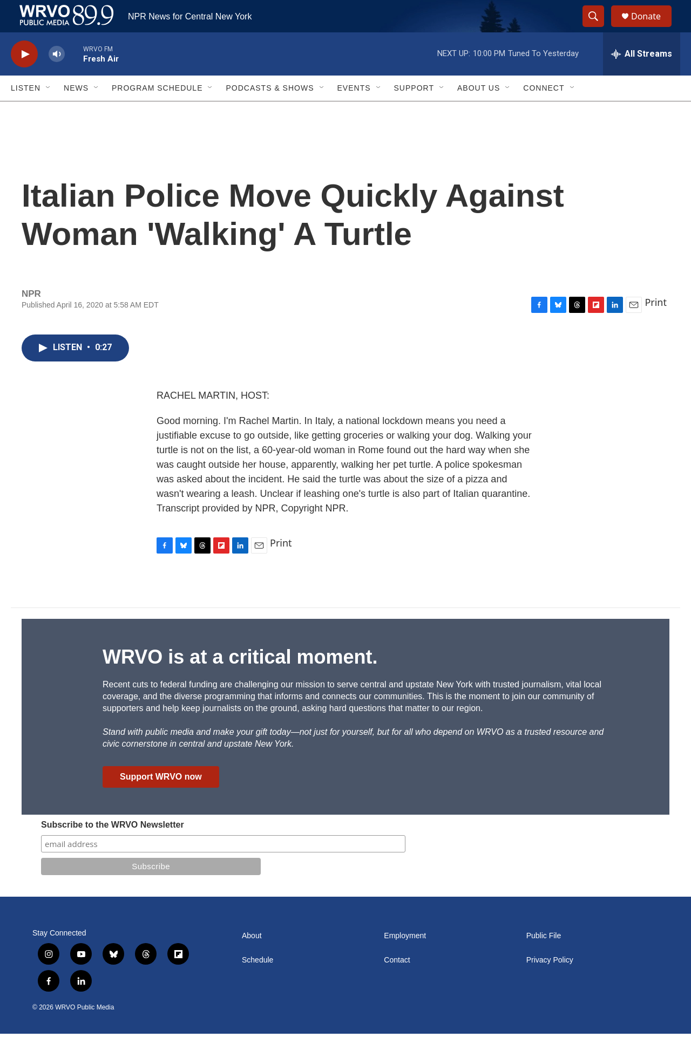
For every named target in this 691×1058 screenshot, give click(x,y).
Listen (25, 112)
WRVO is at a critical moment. (240, 681)
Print (656, 326)
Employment (405, 960)
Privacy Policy (549, 984)
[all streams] (641, 78)
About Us (478, 112)
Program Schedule (157, 112)
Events (354, 112)
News (76, 112)
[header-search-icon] (598, 28)
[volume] (57, 78)
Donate (652, 28)
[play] (24, 78)
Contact (397, 984)
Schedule (257, 984)
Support (414, 112)
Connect (543, 112)
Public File (543, 960)
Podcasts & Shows (270, 112)
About (252, 960)
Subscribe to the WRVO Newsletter (112, 849)
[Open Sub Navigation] (48, 112)
